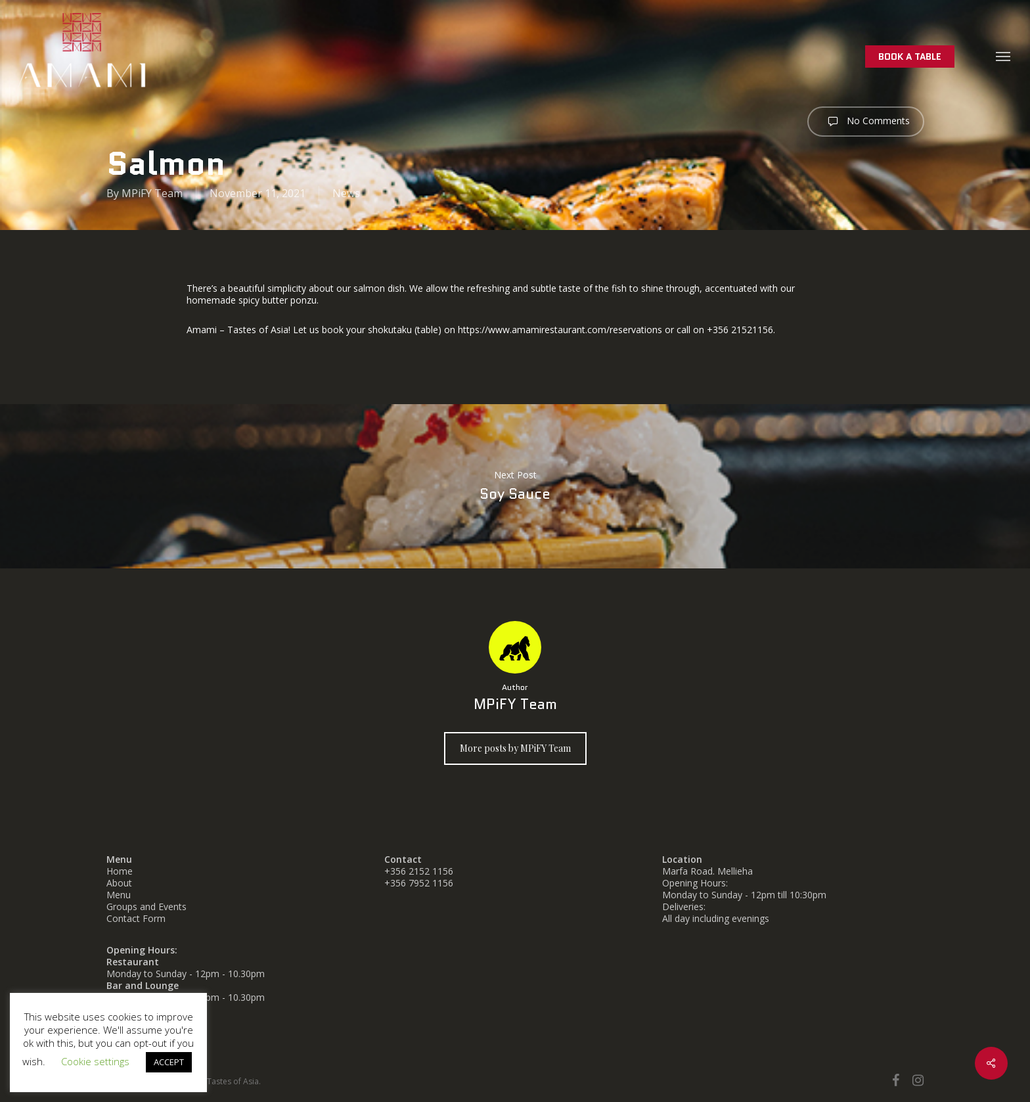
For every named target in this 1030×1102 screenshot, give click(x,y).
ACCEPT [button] (169, 1062)
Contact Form (136, 918)
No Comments (866, 121)
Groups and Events (146, 906)
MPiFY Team (152, 193)
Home (119, 871)
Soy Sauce (515, 486)
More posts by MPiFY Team (515, 748)
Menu (118, 894)
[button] (1003, 56)
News (346, 193)
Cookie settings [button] (95, 1061)
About (119, 883)
